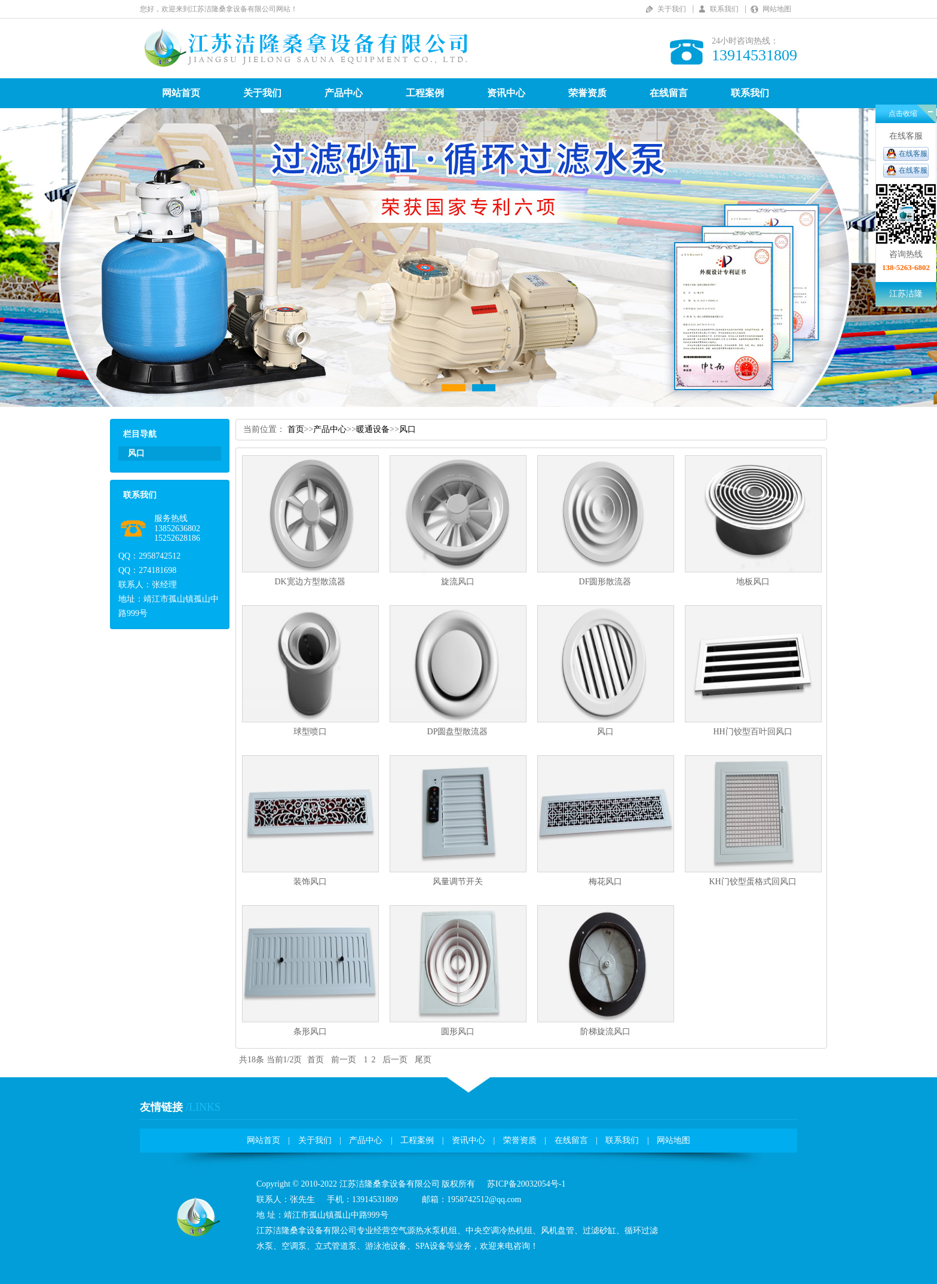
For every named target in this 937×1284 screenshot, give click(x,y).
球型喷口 (310, 731)
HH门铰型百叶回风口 (752, 731)
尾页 (423, 1059)
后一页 (395, 1059)
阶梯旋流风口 (605, 1031)
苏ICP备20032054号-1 (526, 1183)
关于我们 (671, 9)
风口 (407, 429)
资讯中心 (506, 93)
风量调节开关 (458, 881)
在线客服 (913, 153)
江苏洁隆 (906, 293)
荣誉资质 (587, 93)
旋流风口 (457, 581)
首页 (295, 429)
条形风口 (310, 1031)
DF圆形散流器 (605, 581)
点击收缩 (903, 113)
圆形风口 (457, 1031)
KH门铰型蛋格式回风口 (752, 881)
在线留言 (669, 93)
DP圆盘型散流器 (457, 731)
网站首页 (181, 93)
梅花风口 (605, 881)
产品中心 (343, 93)
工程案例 (425, 93)
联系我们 (724, 9)
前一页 (343, 1059)
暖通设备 (373, 429)
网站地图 (777, 9)
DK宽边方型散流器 (309, 581)
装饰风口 (310, 881)
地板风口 (753, 581)
